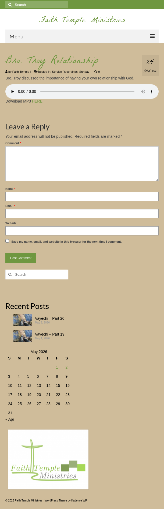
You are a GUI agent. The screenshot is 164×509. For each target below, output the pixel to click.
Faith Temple (20, 71)
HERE (37, 101)
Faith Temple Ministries (82, 21)
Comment (13, 143)
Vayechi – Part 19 (49, 334)
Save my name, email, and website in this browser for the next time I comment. (66, 241)
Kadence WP (79, 500)
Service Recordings (64, 71)
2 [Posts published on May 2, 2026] (66, 367)
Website (11, 223)
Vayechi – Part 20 (49, 318)
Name (10, 188)
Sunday (84, 71)
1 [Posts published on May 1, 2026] (57, 367)
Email (10, 206)
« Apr (9, 419)
